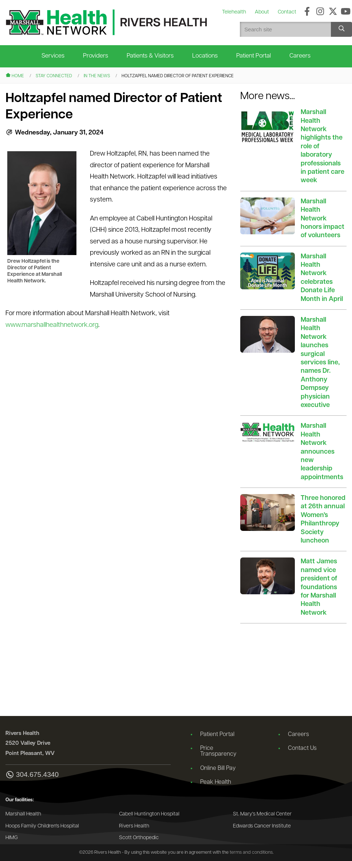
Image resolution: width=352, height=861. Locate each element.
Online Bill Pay (218, 768)
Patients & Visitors (150, 56)
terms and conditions (251, 852)
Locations (205, 56)
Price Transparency (218, 751)
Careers (300, 56)
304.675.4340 (32, 775)
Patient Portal (253, 56)
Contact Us (302, 748)
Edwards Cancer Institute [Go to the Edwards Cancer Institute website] (262, 826)
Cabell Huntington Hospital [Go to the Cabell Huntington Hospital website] (149, 814)
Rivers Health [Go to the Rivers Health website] (134, 826)
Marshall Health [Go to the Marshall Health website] (23, 814)
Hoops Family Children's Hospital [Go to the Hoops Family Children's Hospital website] (42, 826)
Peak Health (215, 782)
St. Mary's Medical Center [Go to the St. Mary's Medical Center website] (262, 814)
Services (52, 56)
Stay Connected (54, 76)
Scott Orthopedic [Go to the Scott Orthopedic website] (139, 838)
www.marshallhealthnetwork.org (51, 325)
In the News (97, 76)
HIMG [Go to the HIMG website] (11, 838)
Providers (95, 56)
